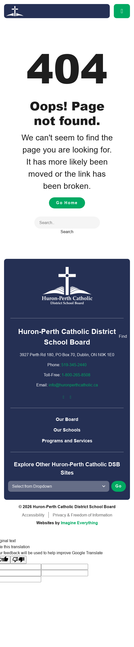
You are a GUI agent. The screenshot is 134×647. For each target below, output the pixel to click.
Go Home (67, 202)
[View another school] (58, 486)
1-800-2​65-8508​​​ (76, 375)
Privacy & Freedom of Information (82, 515)
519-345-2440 (74, 364)
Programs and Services (67, 440)
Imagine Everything (79, 522)
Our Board (67, 419)
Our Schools (67, 430)
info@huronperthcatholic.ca (73, 385)
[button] (122, 11)
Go (118, 486)
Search (67, 231)
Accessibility (33, 515)
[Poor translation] (18, 560)
